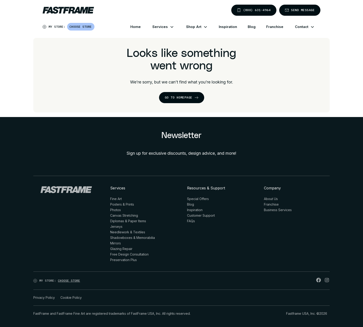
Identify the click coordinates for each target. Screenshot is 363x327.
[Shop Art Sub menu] (208, 26)
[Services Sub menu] (174, 26)
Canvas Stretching (124, 215)
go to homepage (181, 97)
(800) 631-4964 (254, 10)
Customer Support (201, 215)
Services (160, 27)
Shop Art (193, 27)
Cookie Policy (71, 297)
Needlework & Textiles (127, 232)
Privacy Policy (44, 297)
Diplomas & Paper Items (128, 221)
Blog (252, 27)
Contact (301, 27)
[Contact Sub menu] (315, 26)
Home (135, 27)
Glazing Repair (121, 249)
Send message (300, 10)
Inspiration (228, 27)
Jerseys (116, 226)
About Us (271, 199)
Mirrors (115, 243)
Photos (115, 210)
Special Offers (198, 199)
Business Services (278, 210)
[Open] (95, 27)
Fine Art (116, 199)
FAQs (191, 221)
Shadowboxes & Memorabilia (132, 238)
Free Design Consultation (129, 254)
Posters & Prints (122, 204)
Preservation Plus (123, 260)
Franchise (274, 27)
